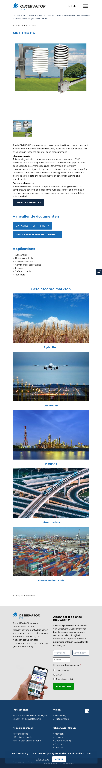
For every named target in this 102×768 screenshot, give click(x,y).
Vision (59, 675)
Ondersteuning (63, 740)
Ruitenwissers (62, 719)
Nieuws (59, 737)
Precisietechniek (64, 679)
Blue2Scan (76, 15)
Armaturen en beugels (24, 18)
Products (24, 15)
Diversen (86, 15)
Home (16, 15)
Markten (59, 733)
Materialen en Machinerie (27, 740)
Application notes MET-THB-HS (35, 234)
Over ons (59, 744)
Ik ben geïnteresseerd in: (67, 665)
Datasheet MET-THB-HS (30, 225)
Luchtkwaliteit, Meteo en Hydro (56, 15)
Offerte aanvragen (28, 202)
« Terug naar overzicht (24, 25)
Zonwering (60, 715)
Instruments (35, 15)
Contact (59, 747)
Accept (59, 759)
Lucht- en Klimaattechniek (28, 719)
